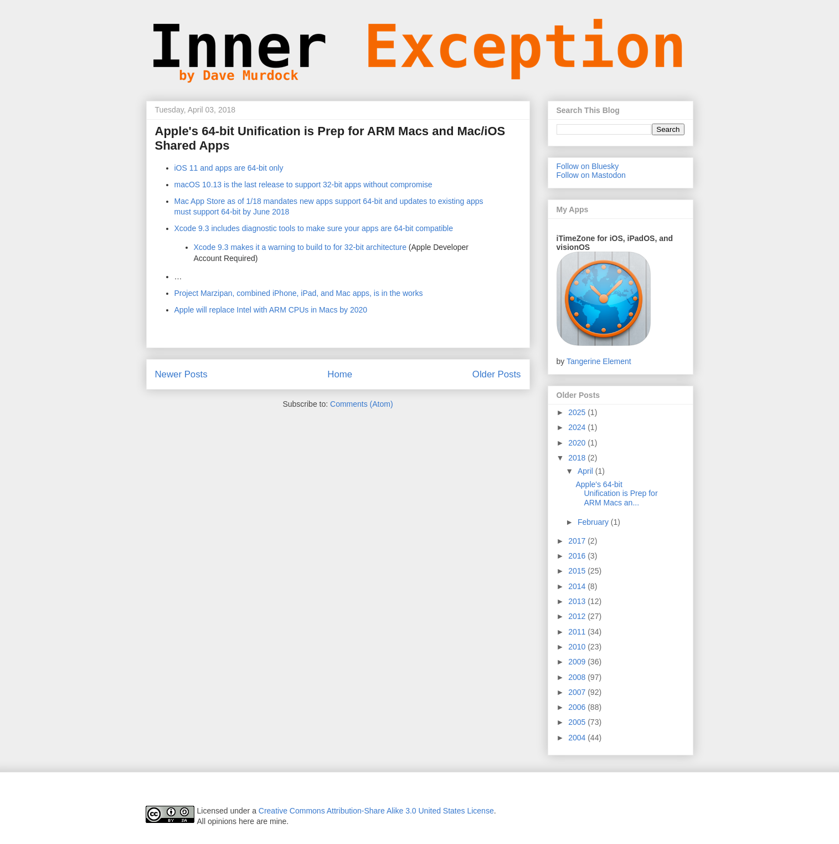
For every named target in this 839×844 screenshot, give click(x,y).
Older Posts (496, 374)
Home (339, 374)
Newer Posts (181, 374)
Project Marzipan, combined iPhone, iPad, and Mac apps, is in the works (298, 293)
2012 (578, 616)
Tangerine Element (599, 361)
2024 (578, 427)
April (586, 471)
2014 (578, 586)
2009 (578, 661)
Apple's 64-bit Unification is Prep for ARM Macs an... (616, 494)
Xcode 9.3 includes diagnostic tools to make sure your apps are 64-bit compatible (314, 228)
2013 (578, 601)
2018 (578, 457)
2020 (578, 442)
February (594, 522)
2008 (578, 677)
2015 (578, 570)
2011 (578, 631)
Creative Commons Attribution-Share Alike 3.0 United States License (376, 810)
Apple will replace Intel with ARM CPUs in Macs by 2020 (271, 309)
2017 (578, 540)
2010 (578, 646)
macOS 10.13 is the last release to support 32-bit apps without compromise (303, 184)
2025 (578, 412)
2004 (578, 737)
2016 (578, 555)
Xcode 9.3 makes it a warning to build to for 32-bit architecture (300, 247)
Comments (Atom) (361, 404)
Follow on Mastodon (591, 175)
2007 (578, 692)
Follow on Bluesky (588, 166)
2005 (578, 722)
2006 (578, 707)
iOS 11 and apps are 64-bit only (229, 167)
